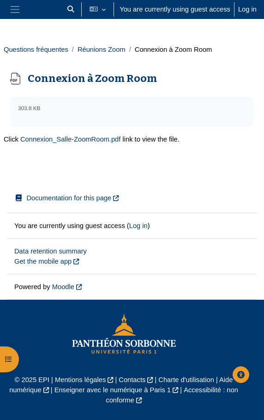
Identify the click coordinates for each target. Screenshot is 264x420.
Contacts (132, 379)
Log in (247, 9)
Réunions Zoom (102, 49)
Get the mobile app (43, 261)
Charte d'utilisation (186, 379)
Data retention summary (50, 251)
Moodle (63, 286)
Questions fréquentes (36, 49)
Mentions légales (80, 379)
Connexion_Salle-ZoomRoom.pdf (70, 139)
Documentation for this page (62, 198)
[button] (70, 9)
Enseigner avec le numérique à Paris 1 (112, 390)
